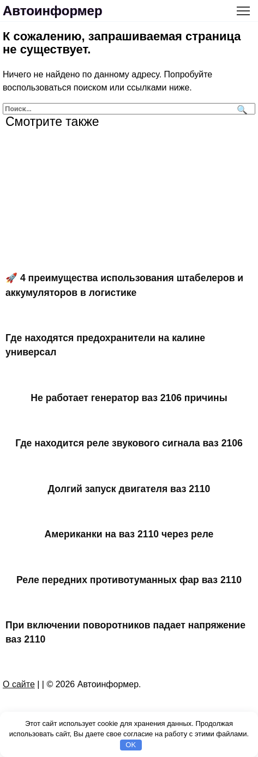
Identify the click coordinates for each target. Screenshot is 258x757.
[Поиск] (240, 108)
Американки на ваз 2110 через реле (129, 534)
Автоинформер (53, 10)
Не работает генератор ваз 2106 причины (129, 397)
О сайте (19, 684)
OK (130, 745)
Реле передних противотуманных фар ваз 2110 (129, 579)
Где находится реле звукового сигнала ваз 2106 (129, 443)
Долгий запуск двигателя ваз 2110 (129, 488)
